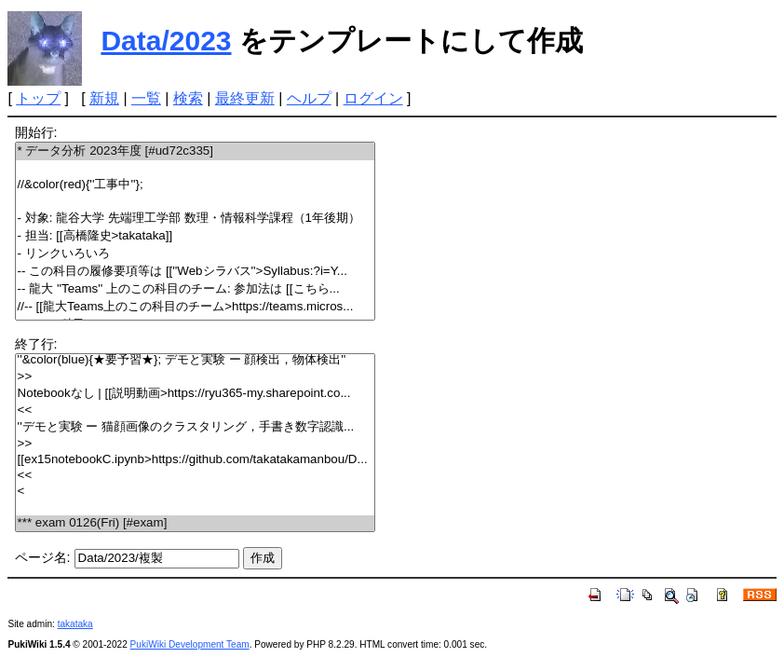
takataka (75, 624)
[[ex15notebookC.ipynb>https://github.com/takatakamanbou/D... (195, 460)
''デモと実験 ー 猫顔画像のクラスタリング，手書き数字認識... (195, 427)
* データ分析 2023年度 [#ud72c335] (195, 151)
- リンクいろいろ (195, 254)
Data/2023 (166, 40)
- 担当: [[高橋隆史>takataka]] (195, 236)
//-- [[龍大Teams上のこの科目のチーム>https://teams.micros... (195, 307)
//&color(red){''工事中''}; (195, 185)
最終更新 (245, 98)
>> (195, 377)
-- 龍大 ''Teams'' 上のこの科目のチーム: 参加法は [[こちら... (195, 289)
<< (195, 410)
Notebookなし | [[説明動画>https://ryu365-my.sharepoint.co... (195, 394)
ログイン (373, 98)
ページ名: (43, 557)
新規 (104, 98)
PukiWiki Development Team (190, 644)
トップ (38, 98)
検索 (188, 98)
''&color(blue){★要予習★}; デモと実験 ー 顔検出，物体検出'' (195, 360)
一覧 (146, 98)
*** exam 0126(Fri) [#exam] (195, 523)
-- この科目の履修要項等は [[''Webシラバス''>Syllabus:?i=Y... (195, 272)
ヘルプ (309, 98)
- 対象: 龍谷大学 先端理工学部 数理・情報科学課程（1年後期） (195, 218)
